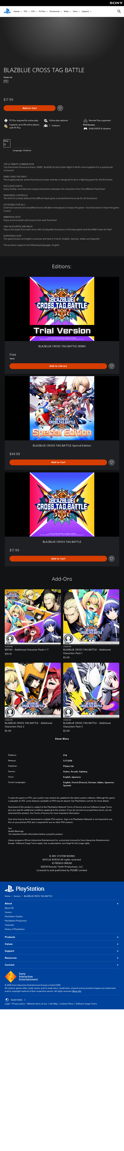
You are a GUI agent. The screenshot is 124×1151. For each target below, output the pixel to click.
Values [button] (62, 944)
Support (85, 11)
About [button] (62, 903)
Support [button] (62, 951)
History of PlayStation (15, 929)
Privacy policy (18, 1003)
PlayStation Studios (14, 916)
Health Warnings (16, 831)
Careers (8, 912)
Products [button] (62, 937)
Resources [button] (62, 958)
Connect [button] (62, 964)
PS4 (33, 11)
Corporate (9, 924)
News (66, 11)
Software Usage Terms (86, 1003)
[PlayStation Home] (7, 11)
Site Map (53, 1003)
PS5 (25, 11)
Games (17, 11)
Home (7, 896)
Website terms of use (37, 1003)
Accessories (55, 11)
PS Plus (42, 11)
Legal (7, 1003)
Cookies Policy (66, 1003)
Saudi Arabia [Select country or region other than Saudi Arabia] (15, 999)
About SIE (9, 907)
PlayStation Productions (16, 920)
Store (75, 11)
